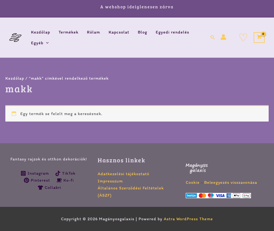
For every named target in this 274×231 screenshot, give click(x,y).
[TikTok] (65, 173)
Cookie (193, 182)
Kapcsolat (119, 32)
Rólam (93, 32)
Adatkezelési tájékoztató (123, 173)
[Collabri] (49, 187)
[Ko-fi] (65, 180)
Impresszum (110, 181)
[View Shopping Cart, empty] (259, 37)
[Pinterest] (37, 180)
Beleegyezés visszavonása (231, 182)
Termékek (68, 32)
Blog (142, 32)
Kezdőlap (40, 32)
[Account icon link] (223, 37)
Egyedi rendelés (172, 32)
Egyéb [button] (40, 43)
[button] (46, 43)
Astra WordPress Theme (188, 218)
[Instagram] (35, 173)
